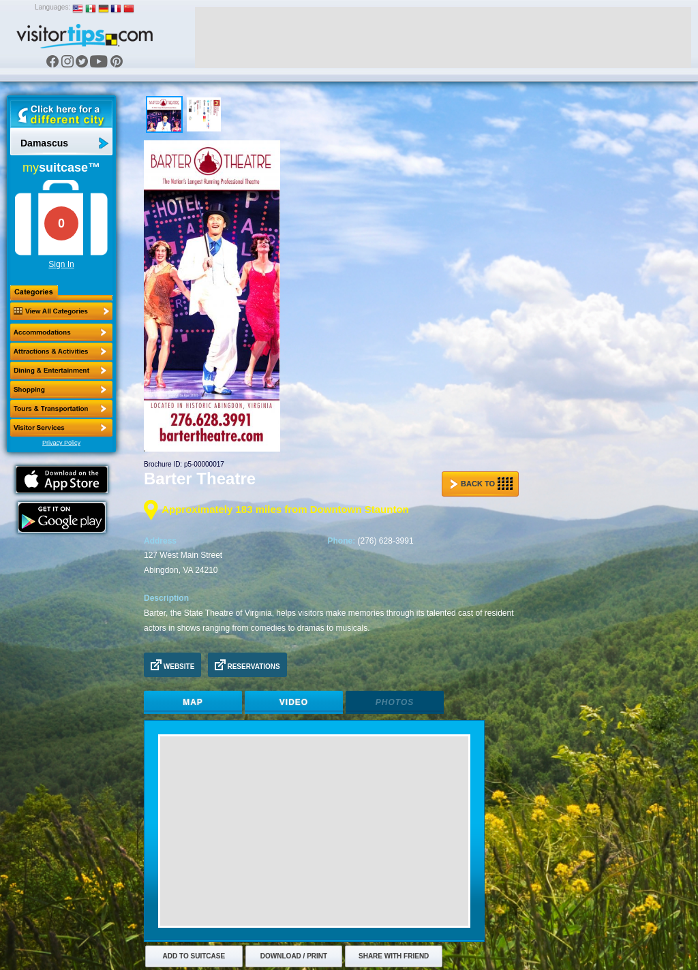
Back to (481, 483)
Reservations (247, 664)
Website (172, 664)
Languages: (52, 7)
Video (293, 702)
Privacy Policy (61, 442)
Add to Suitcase (194, 956)
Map (193, 702)
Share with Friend (394, 956)
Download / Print (293, 956)
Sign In (61, 264)
